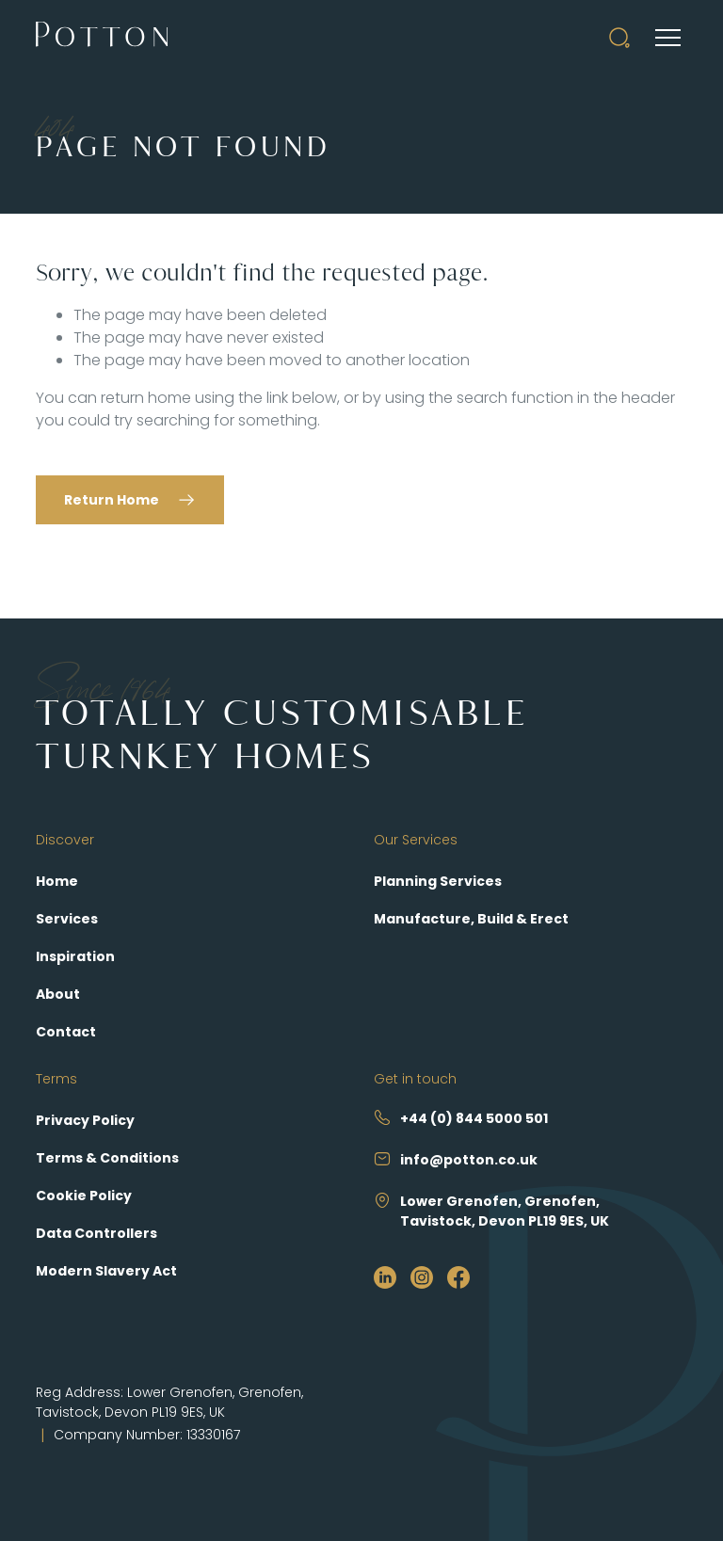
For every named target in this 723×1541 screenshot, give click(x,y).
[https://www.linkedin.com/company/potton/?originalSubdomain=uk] (385, 1277)
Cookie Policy (84, 1195)
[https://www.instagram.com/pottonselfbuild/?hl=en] (421, 1277)
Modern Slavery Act (106, 1270)
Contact (66, 1031)
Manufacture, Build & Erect (471, 918)
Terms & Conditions (107, 1157)
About (58, 994)
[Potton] (102, 38)
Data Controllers (96, 1233)
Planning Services (438, 881)
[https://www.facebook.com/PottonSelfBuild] (458, 1277)
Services (67, 918)
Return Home (111, 499)
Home (57, 881)
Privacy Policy (85, 1120)
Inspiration (75, 956)
